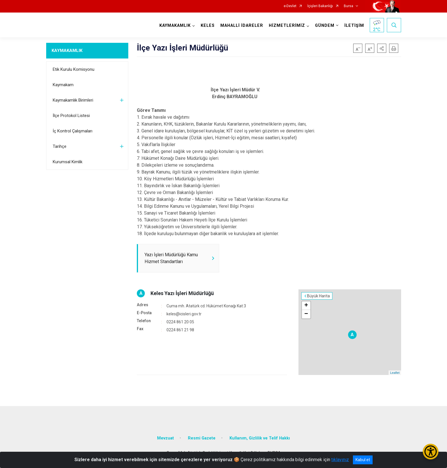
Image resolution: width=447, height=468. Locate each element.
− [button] (306, 314)
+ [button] (306, 305)
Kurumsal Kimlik (67, 161)
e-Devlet (290, 6)
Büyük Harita (318, 296)
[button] (381, 48)
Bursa (348, 6)
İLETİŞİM (354, 25)
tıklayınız (340, 459)
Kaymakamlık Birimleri (73, 100)
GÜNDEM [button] (324, 25)
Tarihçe (59, 146)
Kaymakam (63, 84)
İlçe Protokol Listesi (71, 115)
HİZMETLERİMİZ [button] (287, 25)
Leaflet (394, 372)
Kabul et (362, 459)
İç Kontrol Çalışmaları (72, 131)
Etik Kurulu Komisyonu (73, 69)
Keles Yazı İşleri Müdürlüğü (182, 293)
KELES (208, 25)
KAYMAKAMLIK (67, 50)
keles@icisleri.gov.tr (184, 314)
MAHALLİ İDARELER (241, 25)
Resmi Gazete (202, 438)
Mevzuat (165, 438)
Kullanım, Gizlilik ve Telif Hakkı (259, 438)
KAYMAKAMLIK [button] (175, 25)
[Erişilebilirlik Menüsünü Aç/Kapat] (430, 451)
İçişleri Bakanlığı (320, 6)
